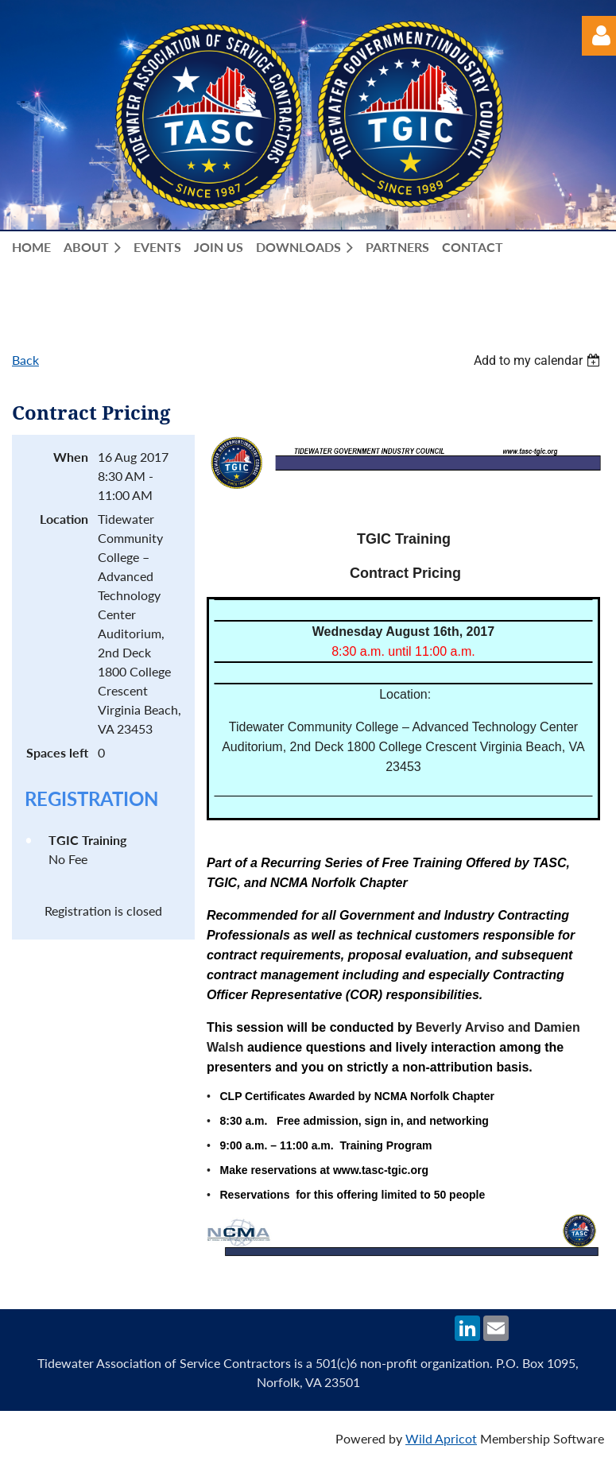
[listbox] (539, 360)
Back (25, 359)
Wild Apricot (441, 1438)
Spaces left (57, 752)
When (70, 456)
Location (64, 518)
